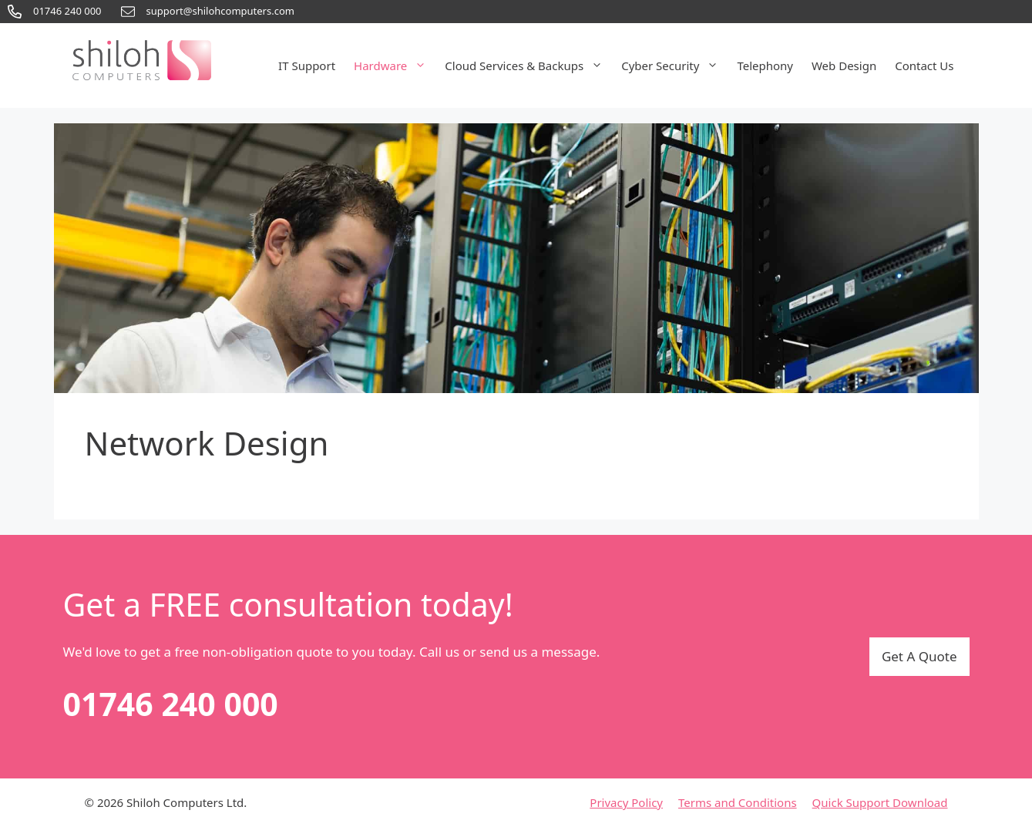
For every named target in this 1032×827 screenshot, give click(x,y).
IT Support (306, 65)
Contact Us (924, 65)
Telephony (765, 65)
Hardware (394, 65)
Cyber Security (674, 65)
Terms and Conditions (737, 802)
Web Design (844, 65)
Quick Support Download (880, 802)
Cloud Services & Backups (528, 65)
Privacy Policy (626, 802)
